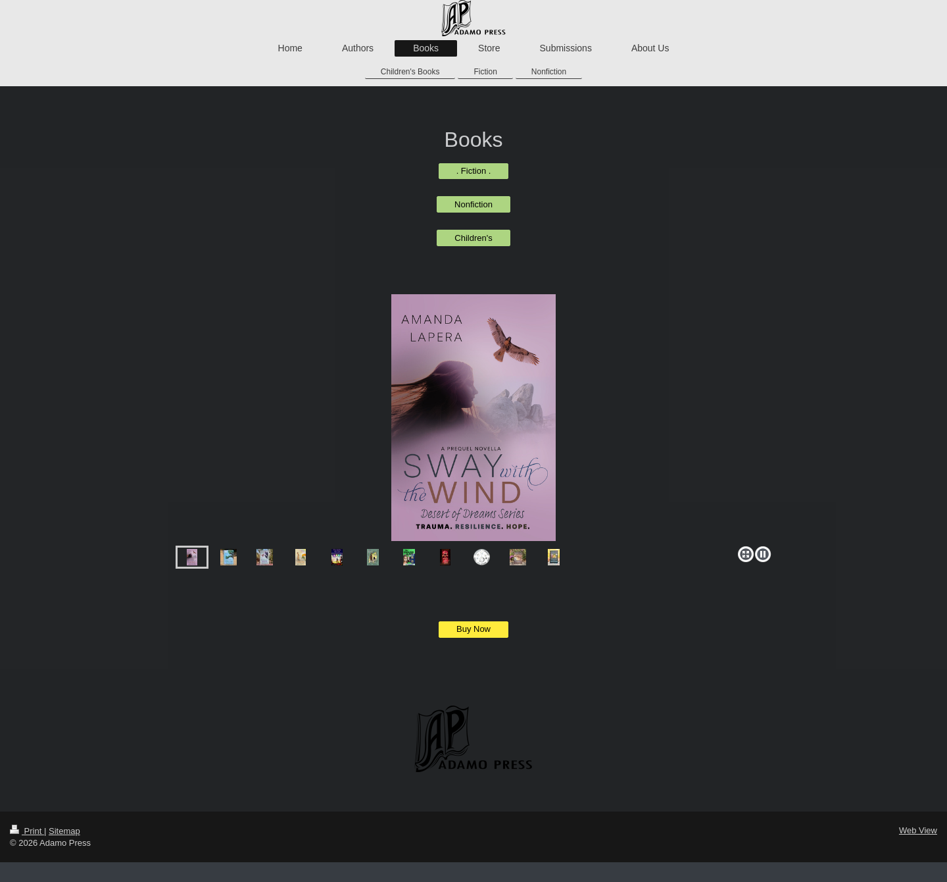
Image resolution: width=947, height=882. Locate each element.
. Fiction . (473, 171)
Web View (918, 830)
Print (27, 831)
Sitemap (64, 831)
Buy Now (473, 629)
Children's (473, 238)
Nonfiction (473, 204)
